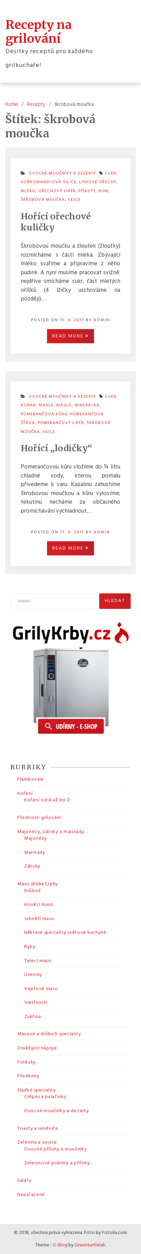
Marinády (34, 853)
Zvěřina (32, 1017)
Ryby (30, 947)
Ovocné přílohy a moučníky (55, 1149)
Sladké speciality (36, 1090)
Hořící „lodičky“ (56, 448)
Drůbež (32, 891)
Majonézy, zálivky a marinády (50, 832)
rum (103, 191)
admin (102, 320)
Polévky (26, 1062)
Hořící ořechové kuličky (56, 222)
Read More (70, 336)
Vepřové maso (41, 989)
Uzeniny (33, 975)
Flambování (30, 779)
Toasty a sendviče (37, 1129)
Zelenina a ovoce (37, 1142)
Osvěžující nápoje (37, 1048)
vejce (74, 199)
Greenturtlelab (90, 1245)
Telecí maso (37, 961)
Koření (24, 794)
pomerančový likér (61, 422)
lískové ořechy (97, 182)
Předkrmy (28, 1076)
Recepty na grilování (39, 31)
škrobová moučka (43, 199)
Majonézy (35, 838)
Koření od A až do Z (47, 800)
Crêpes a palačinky (45, 1097)
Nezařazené (31, 1195)
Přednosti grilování (39, 818)
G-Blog (60, 1245)
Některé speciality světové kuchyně (65, 933)
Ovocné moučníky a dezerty (56, 1111)
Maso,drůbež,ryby (37, 884)
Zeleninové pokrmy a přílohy (57, 1163)
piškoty (87, 191)
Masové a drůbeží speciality (49, 1034)
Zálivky (32, 866)
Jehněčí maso (39, 919)
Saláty (24, 1181)
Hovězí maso (39, 905)
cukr (110, 396)
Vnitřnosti (35, 1003)
